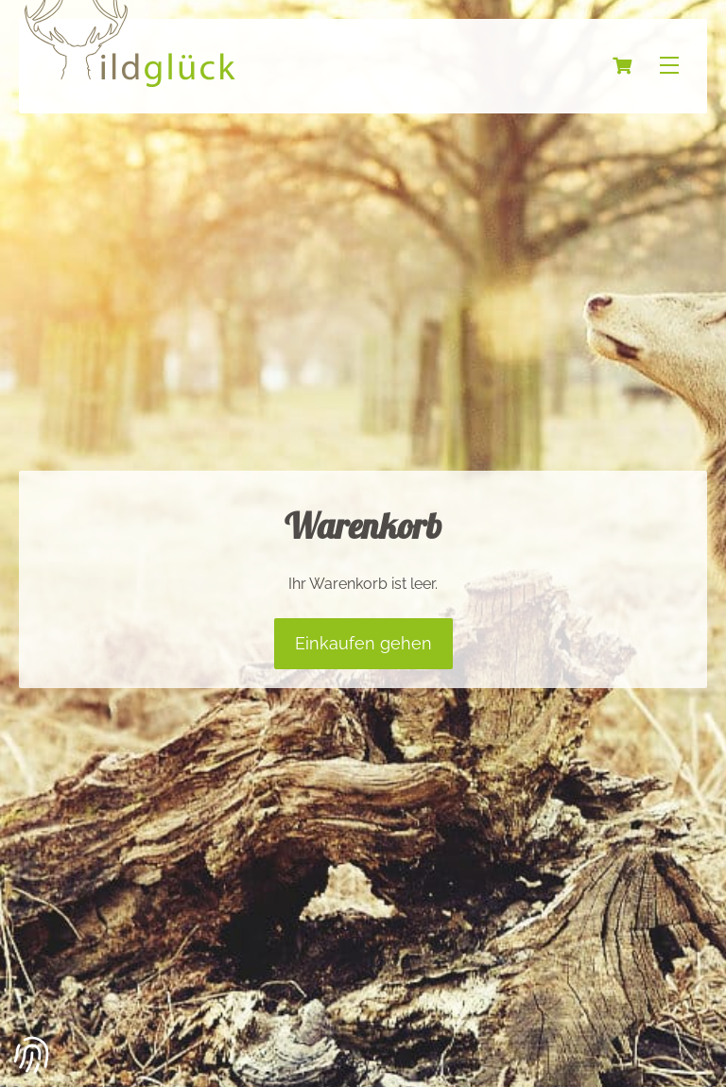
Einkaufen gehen (363, 643)
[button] (32, 1055)
